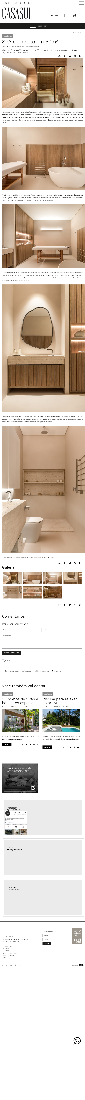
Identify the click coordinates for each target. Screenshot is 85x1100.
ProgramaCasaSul (14, 850)
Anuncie (5, 948)
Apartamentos (26, 671)
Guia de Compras (9, 955)
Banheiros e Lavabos (12, 671)
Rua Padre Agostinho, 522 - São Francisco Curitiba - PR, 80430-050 (17, 940)
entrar (54, 16)
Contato (6, 950)
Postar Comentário (11, 653)
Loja (4, 957)
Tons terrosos (56, 671)
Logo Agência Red (81, 965)
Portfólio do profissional (41, 671)
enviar (47, 943)
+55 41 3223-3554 (9, 937)
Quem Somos (7, 946)
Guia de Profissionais (10, 954)
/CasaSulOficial (13, 889)
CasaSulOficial (13, 810)
